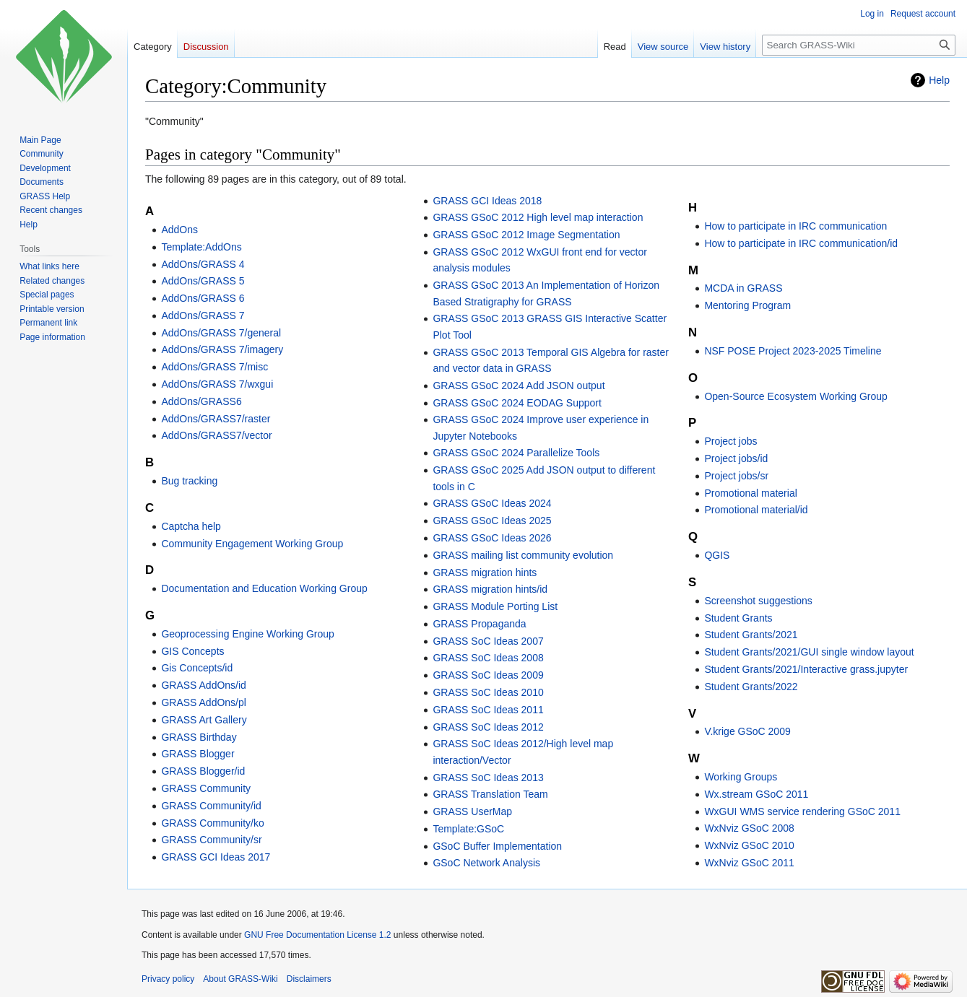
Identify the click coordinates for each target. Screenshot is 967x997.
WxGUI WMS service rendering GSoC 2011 (802, 811)
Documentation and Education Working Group (264, 588)
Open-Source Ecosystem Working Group (795, 396)
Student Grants (738, 618)
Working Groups (740, 777)
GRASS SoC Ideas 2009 (488, 675)
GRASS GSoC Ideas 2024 (492, 503)
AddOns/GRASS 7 (202, 315)
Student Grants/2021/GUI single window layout (809, 652)
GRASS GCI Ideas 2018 (487, 200)
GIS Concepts (192, 651)
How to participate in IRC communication (795, 226)
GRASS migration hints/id (490, 589)
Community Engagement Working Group (252, 543)
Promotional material (750, 493)
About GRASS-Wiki (240, 979)
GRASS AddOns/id (203, 685)
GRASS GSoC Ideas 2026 (492, 538)
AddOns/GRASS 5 (202, 281)
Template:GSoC (468, 829)
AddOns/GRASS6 (201, 401)
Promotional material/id (755, 509)
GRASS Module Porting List (495, 606)
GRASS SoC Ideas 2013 (488, 777)
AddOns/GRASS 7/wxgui (217, 384)
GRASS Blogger (197, 753)
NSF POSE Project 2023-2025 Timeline (792, 351)
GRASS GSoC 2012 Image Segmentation (526, 234)
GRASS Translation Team (490, 794)
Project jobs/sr (736, 476)
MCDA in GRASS (743, 288)
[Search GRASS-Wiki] (858, 45)
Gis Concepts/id (197, 668)
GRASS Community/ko (212, 823)
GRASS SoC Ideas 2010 (488, 692)
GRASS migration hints (485, 572)
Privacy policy (168, 979)
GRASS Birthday (198, 737)
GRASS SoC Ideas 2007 (488, 641)
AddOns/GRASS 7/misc (214, 367)
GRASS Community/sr (211, 839)
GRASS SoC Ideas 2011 (488, 709)
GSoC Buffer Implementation (497, 846)
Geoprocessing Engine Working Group (247, 634)
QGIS (716, 555)
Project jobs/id (736, 458)
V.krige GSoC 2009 (747, 731)
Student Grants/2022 (750, 686)
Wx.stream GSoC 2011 (756, 794)
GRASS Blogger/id (203, 771)
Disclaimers (309, 979)
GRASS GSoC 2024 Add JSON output (518, 385)
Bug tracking (189, 481)
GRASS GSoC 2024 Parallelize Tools (516, 452)
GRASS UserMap (472, 811)
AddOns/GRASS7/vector (216, 435)
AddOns (179, 229)
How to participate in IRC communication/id (801, 243)
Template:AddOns (201, 247)
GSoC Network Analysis (486, 862)
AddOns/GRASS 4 (202, 264)
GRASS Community (206, 788)
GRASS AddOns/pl (203, 702)
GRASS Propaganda (479, 624)
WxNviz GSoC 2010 (749, 845)
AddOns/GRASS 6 (202, 298)
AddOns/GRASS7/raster (215, 419)
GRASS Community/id (211, 805)
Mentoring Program (747, 305)
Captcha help (191, 526)
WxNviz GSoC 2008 (749, 828)
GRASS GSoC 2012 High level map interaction (538, 217)
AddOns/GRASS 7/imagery (222, 349)
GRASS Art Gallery (203, 720)
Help (939, 80)
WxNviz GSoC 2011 (749, 862)
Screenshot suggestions (758, 600)
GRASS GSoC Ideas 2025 (492, 520)
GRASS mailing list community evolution (523, 555)
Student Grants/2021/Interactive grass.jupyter (806, 669)
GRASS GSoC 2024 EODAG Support (517, 403)
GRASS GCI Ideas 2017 (215, 857)
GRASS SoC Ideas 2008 (488, 657)
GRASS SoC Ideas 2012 (488, 727)
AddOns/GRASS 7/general (221, 333)
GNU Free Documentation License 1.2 (317, 935)
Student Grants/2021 (750, 634)
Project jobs (730, 441)
